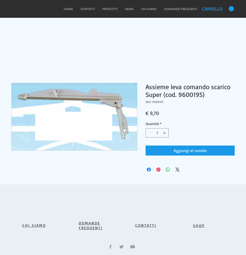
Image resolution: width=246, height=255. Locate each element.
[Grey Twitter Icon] (121, 246)
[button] (218, 9)
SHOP (199, 225)
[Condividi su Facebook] (149, 170)
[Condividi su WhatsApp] (168, 170)
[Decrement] (149, 133)
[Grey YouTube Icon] (132, 246)
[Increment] (165, 133)
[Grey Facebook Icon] (110, 246)
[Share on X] (177, 170)
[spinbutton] (157, 133)
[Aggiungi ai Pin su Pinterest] (158, 170)
